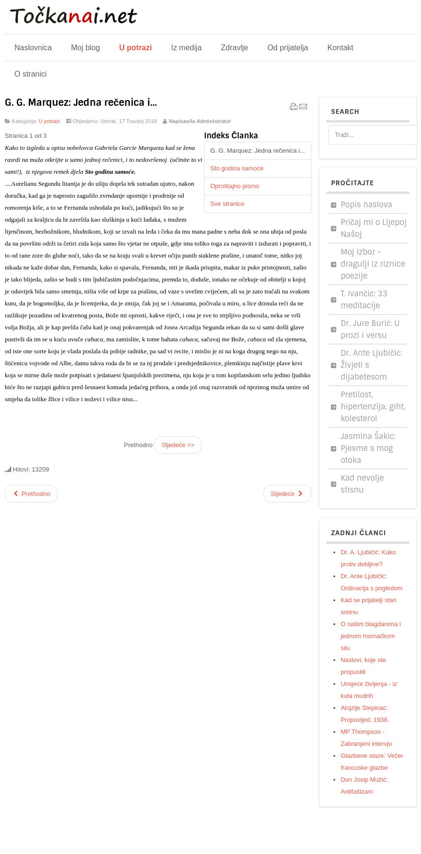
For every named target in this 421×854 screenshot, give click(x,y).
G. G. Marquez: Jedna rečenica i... (81, 102)
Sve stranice (227, 203)
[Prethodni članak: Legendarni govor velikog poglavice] (31, 494)
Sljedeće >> (177, 445)
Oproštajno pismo (234, 186)
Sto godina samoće (236, 168)
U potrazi (49, 121)
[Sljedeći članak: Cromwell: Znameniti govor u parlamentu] (287, 494)
